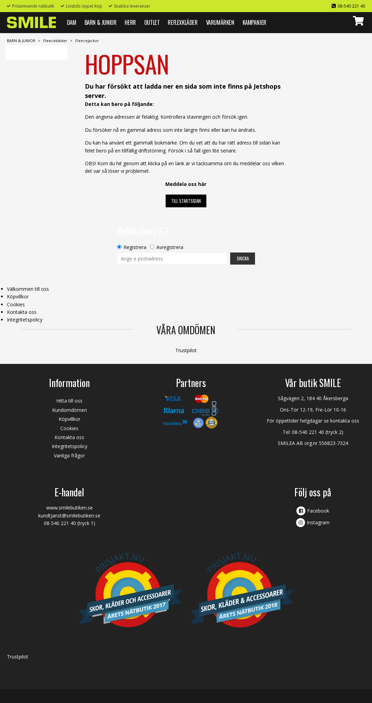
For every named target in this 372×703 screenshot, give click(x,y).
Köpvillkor (18, 296)
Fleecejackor (87, 40)
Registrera (135, 247)
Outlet (152, 22)
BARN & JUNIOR (101, 22)
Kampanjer (254, 22)
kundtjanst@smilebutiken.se (69, 515)
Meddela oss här (185, 184)
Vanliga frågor (69, 455)
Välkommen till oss (28, 289)
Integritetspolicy (24, 319)
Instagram (318, 522)
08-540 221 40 (351, 6)
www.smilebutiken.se (69, 507)
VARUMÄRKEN (220, 22)
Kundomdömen (69, 410)
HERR (130, 22)
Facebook (318, 510)
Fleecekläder (55, 40)
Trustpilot (186, 350)
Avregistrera (169, 247)
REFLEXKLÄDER (182, 22)
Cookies (16, 304)
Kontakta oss (22, 312)
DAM (71, 22)
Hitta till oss (69, 400)
